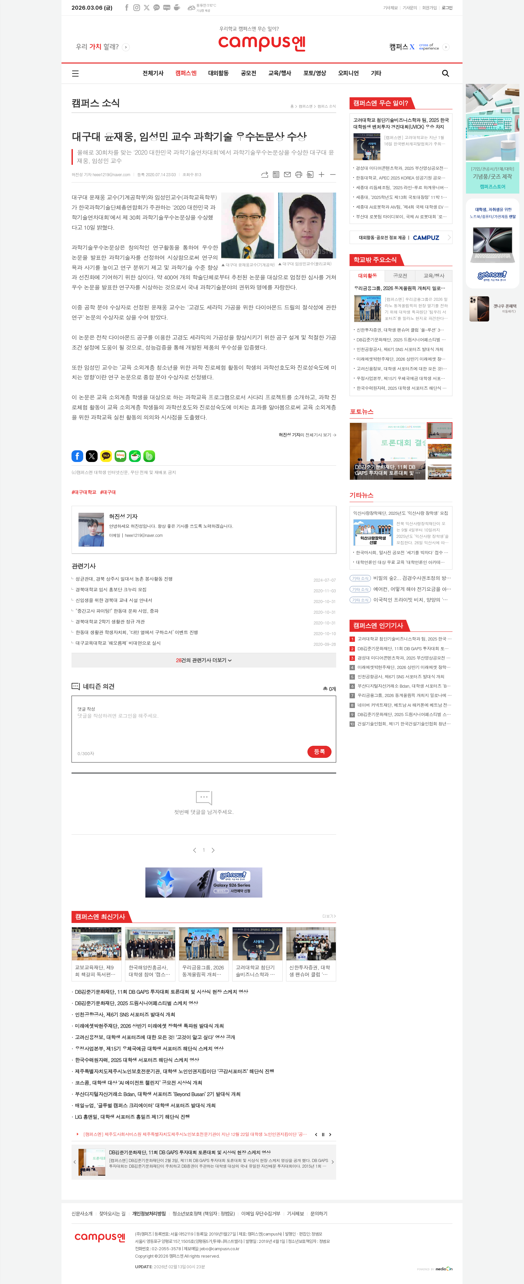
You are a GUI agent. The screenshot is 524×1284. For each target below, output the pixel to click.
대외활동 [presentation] (367, 275)
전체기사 (153, 73)
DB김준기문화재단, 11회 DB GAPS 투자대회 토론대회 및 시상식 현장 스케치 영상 (161, 991)
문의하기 (318, 1214)
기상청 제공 (203, 10)
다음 (213, 850)
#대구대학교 (84, 492)
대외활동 (218, 73)
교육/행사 (279, 73)
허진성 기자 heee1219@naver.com (101, 174)
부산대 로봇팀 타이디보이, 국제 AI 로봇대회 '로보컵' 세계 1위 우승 (402, 216)
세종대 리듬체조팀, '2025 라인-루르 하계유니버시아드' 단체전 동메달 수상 (402, 187)
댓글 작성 (86, 709)
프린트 (298, 174)
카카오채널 (157, 8)
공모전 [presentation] (400, 275)
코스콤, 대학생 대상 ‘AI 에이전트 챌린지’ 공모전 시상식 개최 (138, 1082)
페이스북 (127, 8)
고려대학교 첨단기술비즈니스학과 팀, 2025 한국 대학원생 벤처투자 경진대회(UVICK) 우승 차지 (405, 639)
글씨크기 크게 (321, 174)
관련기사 (83, 565)
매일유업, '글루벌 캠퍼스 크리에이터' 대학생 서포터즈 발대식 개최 (145, 1105)
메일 (287, 174)
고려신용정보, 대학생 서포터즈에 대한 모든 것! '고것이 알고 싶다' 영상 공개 (155, 1037)
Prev (315, 1135)
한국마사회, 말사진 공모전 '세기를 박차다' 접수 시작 (402, 552)
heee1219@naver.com (136, 535)
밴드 (149, 456)
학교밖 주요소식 (375, 259)
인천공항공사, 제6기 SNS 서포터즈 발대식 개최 (125, 1014)
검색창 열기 (445, 74)
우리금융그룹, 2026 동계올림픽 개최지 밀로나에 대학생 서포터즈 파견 (405, 695)
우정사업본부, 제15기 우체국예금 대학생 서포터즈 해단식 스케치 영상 (149, 1048)
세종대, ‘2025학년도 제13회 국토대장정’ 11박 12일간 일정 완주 (402, 197)
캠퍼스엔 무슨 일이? (380, 102)
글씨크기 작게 (333, 174)
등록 (319, 751)
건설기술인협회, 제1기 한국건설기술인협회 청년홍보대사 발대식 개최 (405, 724)
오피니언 (348, 73)
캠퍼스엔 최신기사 (100, 916)
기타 (376, 73)
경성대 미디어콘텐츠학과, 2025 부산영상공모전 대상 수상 (402, 168)
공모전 (248, 73)
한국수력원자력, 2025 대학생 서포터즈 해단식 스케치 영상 (137, 1059)
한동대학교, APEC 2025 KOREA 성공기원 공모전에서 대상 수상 (402, 177)
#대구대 (108, 492)
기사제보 (390, 7)
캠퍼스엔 (185, 73)
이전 (195, 850)
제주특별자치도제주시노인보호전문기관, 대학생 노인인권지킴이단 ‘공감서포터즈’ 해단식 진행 (174, 1071)
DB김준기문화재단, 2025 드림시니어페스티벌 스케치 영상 (136, 1003)
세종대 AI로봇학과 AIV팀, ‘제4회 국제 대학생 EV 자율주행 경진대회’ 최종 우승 (402, 207)
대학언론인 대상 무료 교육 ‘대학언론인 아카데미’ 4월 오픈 (402, 562)
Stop (323, 1135)
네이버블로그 (167, 8)
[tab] (367, 276)
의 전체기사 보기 (305, 435)
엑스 (147, 8)
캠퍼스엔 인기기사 (378, 625)
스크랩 (310, 174)
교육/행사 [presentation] (433, 275)
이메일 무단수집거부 (260, 1214)
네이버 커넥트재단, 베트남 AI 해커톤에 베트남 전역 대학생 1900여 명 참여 (405, 705)
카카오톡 (106, 456)
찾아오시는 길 (112, 1214)
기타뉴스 (361, 494)
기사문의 (410, 7)
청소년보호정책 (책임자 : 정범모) (203, 1214)
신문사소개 (82, 1214)
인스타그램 (137, 8)
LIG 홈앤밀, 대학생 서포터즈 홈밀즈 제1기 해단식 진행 (132, 1116)
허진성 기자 (123, 516)
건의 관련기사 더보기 (204, 660)
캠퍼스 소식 (326, 106)
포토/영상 (314, 73)
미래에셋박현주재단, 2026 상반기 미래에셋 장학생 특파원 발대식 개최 (149, 1025)
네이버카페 (177, 8)
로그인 (447, 7)
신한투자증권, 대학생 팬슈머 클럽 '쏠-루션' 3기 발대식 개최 (402, 330)
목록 (276, 174)
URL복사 (264, 174)
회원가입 (429, 7)
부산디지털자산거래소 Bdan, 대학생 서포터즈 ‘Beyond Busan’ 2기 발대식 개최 (158, 1093)
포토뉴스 (361, 411)
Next (330, 1135)
